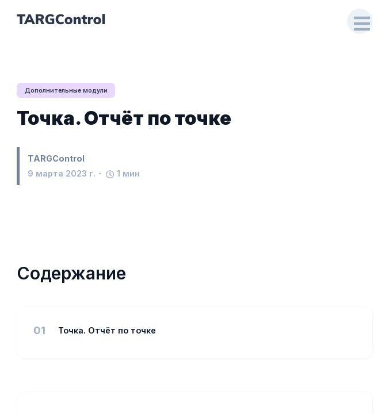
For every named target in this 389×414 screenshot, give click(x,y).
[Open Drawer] (359, 21)
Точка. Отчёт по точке (124, 119)
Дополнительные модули (68, 90)
